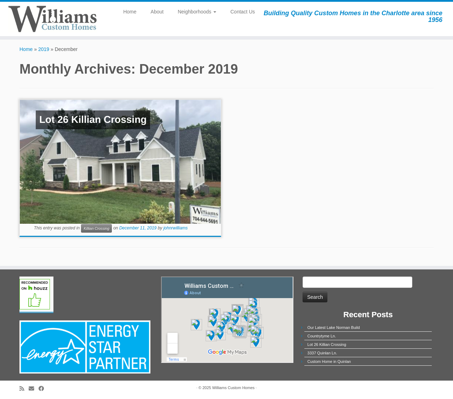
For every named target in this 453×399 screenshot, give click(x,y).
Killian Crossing (96, 228)
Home (129, 12)
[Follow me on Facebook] (43, 388)
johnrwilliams (176, 228)
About (157, 12)
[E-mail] (34, 388)
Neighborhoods (197, 12)
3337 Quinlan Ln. (322, 353)
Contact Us (242, 12)
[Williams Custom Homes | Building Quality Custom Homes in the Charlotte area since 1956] (52, 19)
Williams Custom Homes (233, 388)
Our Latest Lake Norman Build (334, 327)
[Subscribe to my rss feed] (24, 388)
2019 (43, 49)
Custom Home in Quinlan (329, 361)
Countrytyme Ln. (322, 336)
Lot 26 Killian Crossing (327, 344)
